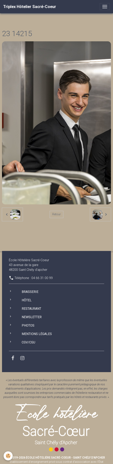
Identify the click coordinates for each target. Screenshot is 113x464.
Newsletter (32, 317)
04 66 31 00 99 (42, 278)
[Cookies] (8, 455)
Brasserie (30, 292)
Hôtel (27, 300)
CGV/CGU (28, 342)
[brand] (29, 7)
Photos (28, 325)
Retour (56, 214)
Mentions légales (37, 334)
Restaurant (31, 309)
